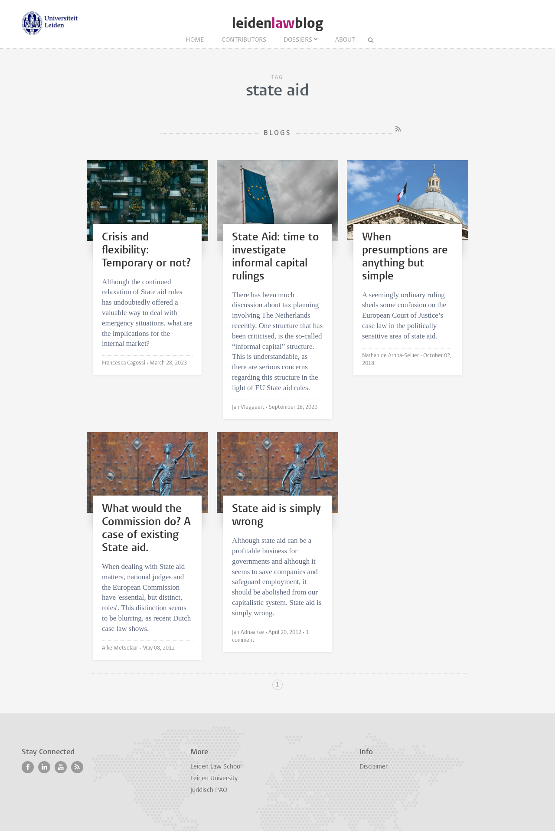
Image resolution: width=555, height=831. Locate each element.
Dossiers (298, 40)
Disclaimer (373, 767)
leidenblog (277, 23)
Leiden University (214, 778)
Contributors (244, 40)
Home (195, 40)
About (345, 40)
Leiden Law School (216, 767)
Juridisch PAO (208, 790)
